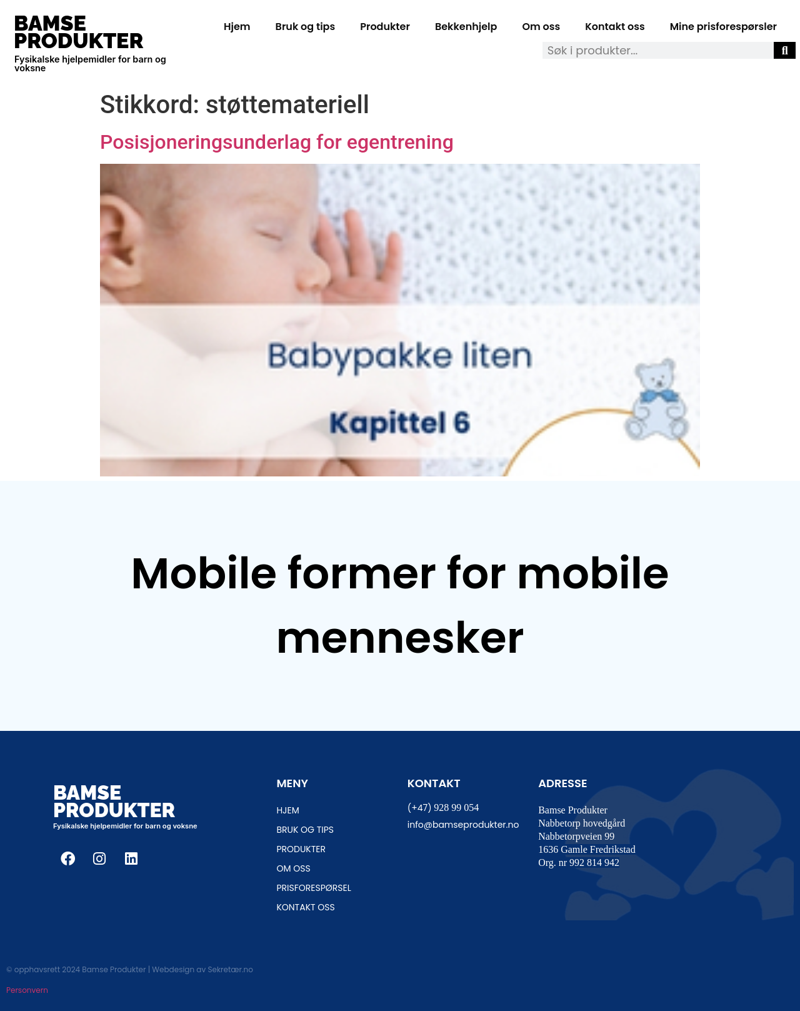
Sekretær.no (230, 969)
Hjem (237, 26)
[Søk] (785, 50)
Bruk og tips (306, 26)
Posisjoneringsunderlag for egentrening (277, 142)
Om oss (541, 26)
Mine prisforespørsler (723, 26)
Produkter (385, 26)
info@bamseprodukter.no (463, 824)
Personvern (27, 990)
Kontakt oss (614, 26)
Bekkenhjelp (466, 26)
